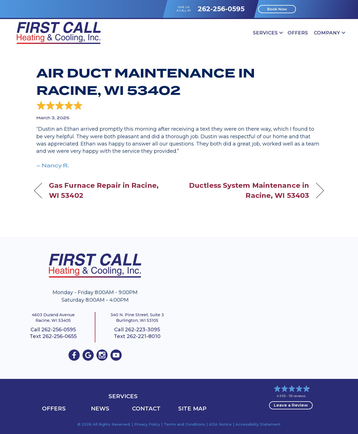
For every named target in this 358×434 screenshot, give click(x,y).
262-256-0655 (60, 336)
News (100, 408)
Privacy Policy (147, 424)
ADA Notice (220, 424)
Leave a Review (291, 405)
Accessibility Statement (258, 424)
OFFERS (298, 33)
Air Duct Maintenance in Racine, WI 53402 (145, 82)
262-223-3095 (142, 330)
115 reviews (297, 396)
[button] (281, 32)
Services (265, 33)
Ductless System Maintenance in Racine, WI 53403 (248, 190)
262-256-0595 (221, 9)
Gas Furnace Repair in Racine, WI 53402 (104, 190)
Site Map (192, 408)
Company (327, 33)
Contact (146, 408)
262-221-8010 (144, 336)
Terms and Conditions (184, 424)
